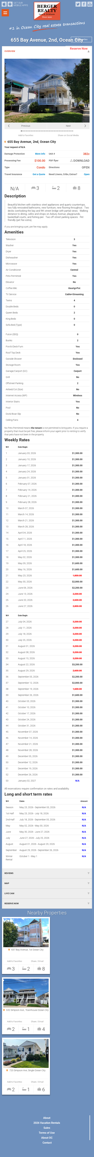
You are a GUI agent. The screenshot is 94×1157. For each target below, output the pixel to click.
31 (71, 131)
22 (56, 131)
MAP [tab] (47, 883)
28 (66, 131)
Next (68, 125)
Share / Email (34, 961)
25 (61, 131)
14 (43, 131)
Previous (25, 125)
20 (52, 131)
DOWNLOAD (80, 160)
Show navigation (5, 12)
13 (41, 131)
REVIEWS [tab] (47, 873)
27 (64, 131)
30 (69, 131)
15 (44, 131)
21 (54, 131)
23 (57, 131)
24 (59, 131)
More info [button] (40, 154)
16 (46, 131)
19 (51, 131)
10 (36, 131)
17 (47, 131)
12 (39, 131)
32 (72, 131)
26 (62, 131)
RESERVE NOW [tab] (47, 903)
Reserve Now (79, 48)
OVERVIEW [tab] (47, 51)
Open (87, 174)
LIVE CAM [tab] (47, 893)
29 (67, 131)
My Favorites (81, 39)
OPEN (86, 167)
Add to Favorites (25, 135)
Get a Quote (39, 174)
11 (38, 131)
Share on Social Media (68, 135)
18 (49, 131)
